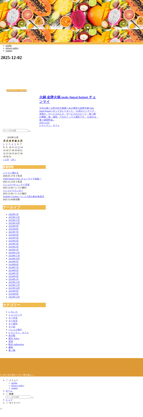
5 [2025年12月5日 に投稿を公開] (15, 144)
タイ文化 (13, 318)
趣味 (10, 347)
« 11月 (6, 159)
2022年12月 (14, 297)
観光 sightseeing (16, 344)
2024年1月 (13, 279)
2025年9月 (13, 226)
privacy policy (17, 385)
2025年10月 (14, 223)
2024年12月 (14, 253)
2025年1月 (13, 250)
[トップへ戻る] (1, 408)
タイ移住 (13, 324)
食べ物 (11, 350)
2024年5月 (13, 273)
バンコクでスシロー (13, 190)
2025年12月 (14, 217)
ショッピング (15, 315)
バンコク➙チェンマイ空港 (16, 184)
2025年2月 (13, 247)
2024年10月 (14, 258)
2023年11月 (14, 285)
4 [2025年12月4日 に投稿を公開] (12, 144)
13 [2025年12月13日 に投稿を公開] (18, 147)
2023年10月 (14, 288)
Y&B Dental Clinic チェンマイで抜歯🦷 (22, 179)
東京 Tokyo (13, 338)
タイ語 (11, 326)
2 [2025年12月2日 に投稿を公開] (6, 144)
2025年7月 (13, 232)
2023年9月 (13, 291)
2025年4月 (13, 241)
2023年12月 (14, 282)
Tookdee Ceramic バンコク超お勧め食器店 (23, 196)
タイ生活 (13, 321)
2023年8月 (13, 294)
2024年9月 (13, 261)
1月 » (13, 159)
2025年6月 (13, 235)
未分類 (11, 335)
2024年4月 (13, 276)
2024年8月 (13, 264)
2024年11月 (14, 255)
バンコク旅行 (15, 329)
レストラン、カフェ (18, 332)
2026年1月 (13, 214)
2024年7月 (13, 267)
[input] (15, 130)
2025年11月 (14, 220)
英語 (10, 341)
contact (14, 388)
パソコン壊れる (11, 173)
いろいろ (13, 312)
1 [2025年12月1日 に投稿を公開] (3, 144)
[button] (29, 131)
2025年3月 (13, 244)
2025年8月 (13, 229)
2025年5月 (13, 238)
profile (14, 383)
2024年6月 (13, 270)
